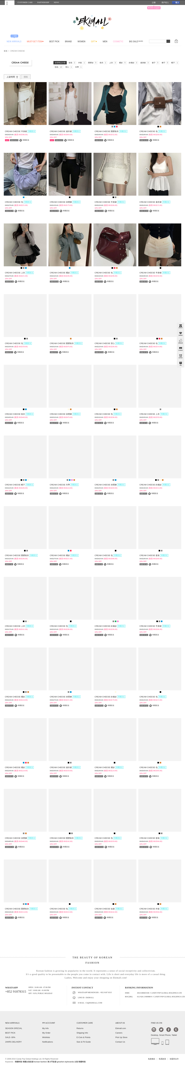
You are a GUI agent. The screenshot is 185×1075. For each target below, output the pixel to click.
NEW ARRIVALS (12, 1023)
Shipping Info (82, 1033)
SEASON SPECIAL (13, 1028)
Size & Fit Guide (84, 1042)
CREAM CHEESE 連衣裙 (65, 131)
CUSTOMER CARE (85, 1023)
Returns (80, 1028)
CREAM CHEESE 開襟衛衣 (111, 131)
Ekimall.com (120, 1028)
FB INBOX (180, 341)
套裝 (72, 62)
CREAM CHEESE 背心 (109, 343)
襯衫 (123, 62)
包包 (59, 67)
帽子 (175, 62)
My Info (45, 1028)
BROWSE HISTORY (180, 356)
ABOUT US (120, 1023)
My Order (46, 1033)
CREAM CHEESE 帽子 (19, 484)
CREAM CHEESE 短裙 (109, 908)
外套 (82, 62)
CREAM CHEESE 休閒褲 (65, 202)
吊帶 (79, 67)
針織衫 (133, 62)
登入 (176, 2)
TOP (180, 379)
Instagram (153, 1029)
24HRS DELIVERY (13, 1042)
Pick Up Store (121, 1037)
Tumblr (176, 1029)
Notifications (47, 1042)
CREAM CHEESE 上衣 (19, 272)
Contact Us (120, 1042)
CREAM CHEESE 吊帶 (64, 484)
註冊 (152, 2)
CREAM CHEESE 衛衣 (19, 414)
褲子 (165, 62)
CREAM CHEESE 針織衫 (155, 484)
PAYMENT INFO (180, 349)
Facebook (168, 1029)
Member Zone (180, 334)
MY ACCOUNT (48, 1023)
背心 (69, 67)
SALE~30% (10, 1037)
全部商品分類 (60, 63)
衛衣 (103, 62)
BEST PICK (10, 1033)
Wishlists (46, 1037)
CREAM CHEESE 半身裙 (20, 131)
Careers (118, 1033)
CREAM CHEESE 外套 (154, 908)
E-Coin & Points (83, 1037)
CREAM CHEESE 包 (153, 131)
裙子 (155, 62)
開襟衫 (92, 62)
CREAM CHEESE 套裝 (154, 555)
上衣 (113, 62)
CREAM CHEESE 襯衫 (64, 272)
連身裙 (145, 62)
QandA (180, 364)
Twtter (161, 1029)
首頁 (5, 51)
